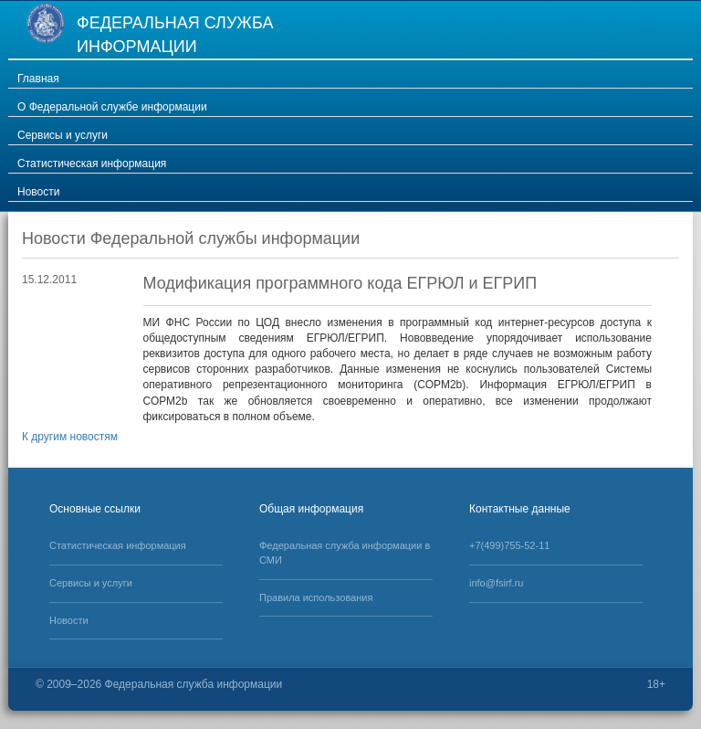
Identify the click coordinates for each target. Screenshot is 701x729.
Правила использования (315, 597)
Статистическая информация (91, 163)
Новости (38, 191)
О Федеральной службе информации (112, 106)
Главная (38, 78)
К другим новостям (70, 436)
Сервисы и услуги (62, 135)
